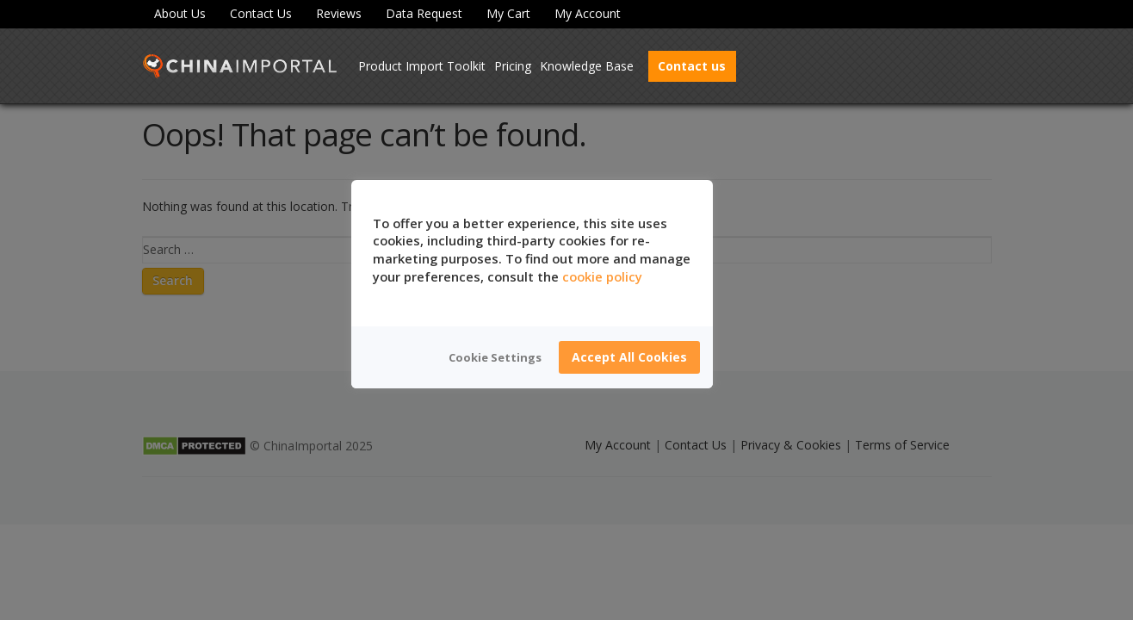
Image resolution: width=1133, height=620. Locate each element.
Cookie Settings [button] (495, 357)
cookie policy (602, 276)
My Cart (508, 13)
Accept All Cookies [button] (629, 357)
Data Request (424, 13)
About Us (180, 13)
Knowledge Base (587, 66)
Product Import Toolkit (422, 66)
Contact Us (261, 13)
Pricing (512, 66)
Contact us (692, 66)
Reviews (339, 13)
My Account (587, 13)
